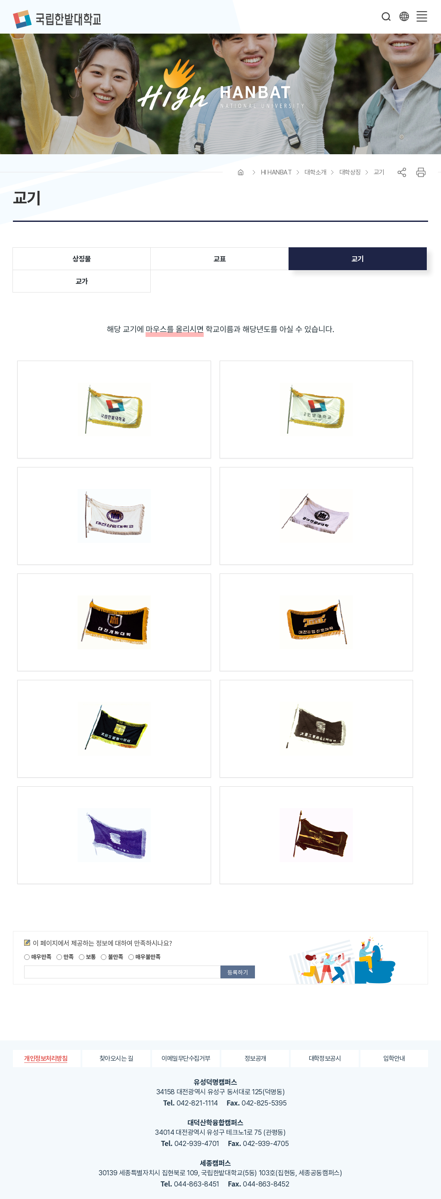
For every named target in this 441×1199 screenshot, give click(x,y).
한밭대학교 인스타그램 (251, 1127)
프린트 (420, 177)
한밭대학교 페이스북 (217, 1127)
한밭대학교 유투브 (268, 1127)
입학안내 (394, 957)
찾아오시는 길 (116, 957)
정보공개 (255, 957)
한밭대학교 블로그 (234, 1127)
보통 (87, 856)
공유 (401, 177)
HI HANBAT (276, 177)
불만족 (112, 856)
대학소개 (315, 177)
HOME (240, 177)
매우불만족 (144, 856)
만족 (65, 856)
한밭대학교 (57, 19)
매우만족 (37, 856)
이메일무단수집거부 (185, 957)
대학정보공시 (324, 957)
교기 (379, 177)
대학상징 (350, 177)
